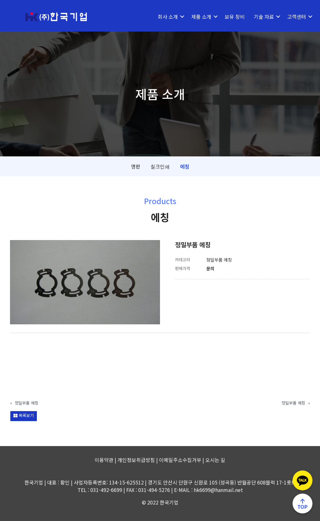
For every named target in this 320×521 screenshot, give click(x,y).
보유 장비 (230, 16)
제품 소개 (197, 16)
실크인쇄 (160, 166)
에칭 (184, 166)
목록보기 (23, 415)
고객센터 (291, 16)
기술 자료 (259, 16)
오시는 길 (215, 460)
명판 (135, 166)
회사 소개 (163, 16)
